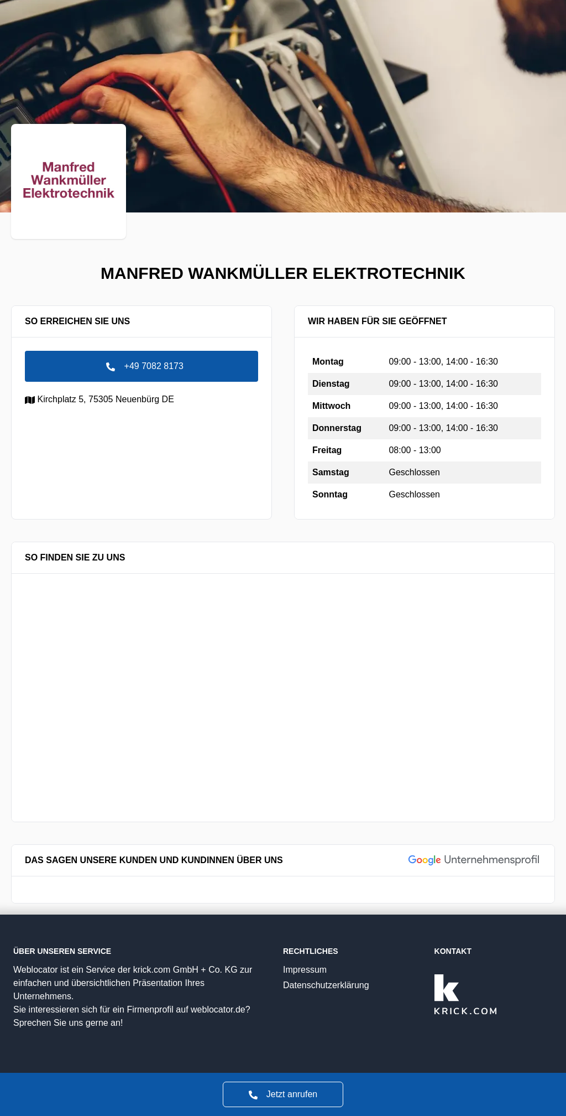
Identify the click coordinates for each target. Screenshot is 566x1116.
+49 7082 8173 (141, 366)
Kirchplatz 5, (99, 399)
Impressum (347, 968)
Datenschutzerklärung (347, 984)
